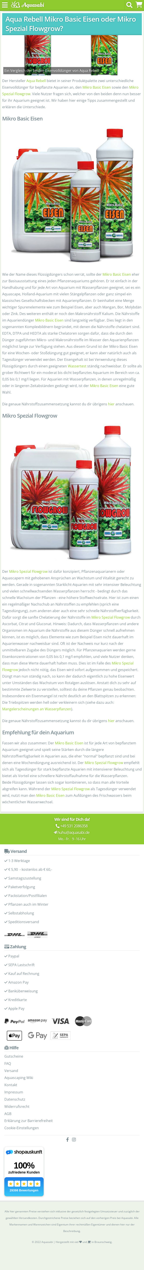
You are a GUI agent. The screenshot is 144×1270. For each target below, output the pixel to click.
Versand (11, 1070)
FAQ (7, 1063)
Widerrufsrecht (16, 1106)
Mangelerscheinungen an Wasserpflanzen (36, 709)
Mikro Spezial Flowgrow (28, 571)
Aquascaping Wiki (18, 1077)
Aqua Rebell (36, 80)
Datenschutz (14, 1099)
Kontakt (10, 1084)
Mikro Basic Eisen (96, 87)
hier (111, 404)
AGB (7, 1113)
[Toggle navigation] (5, 5)
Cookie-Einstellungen (21, 1127)
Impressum (13, 1092)
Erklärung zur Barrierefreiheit (28, 1120)
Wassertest (77, 366)
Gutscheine (13, 1056)
